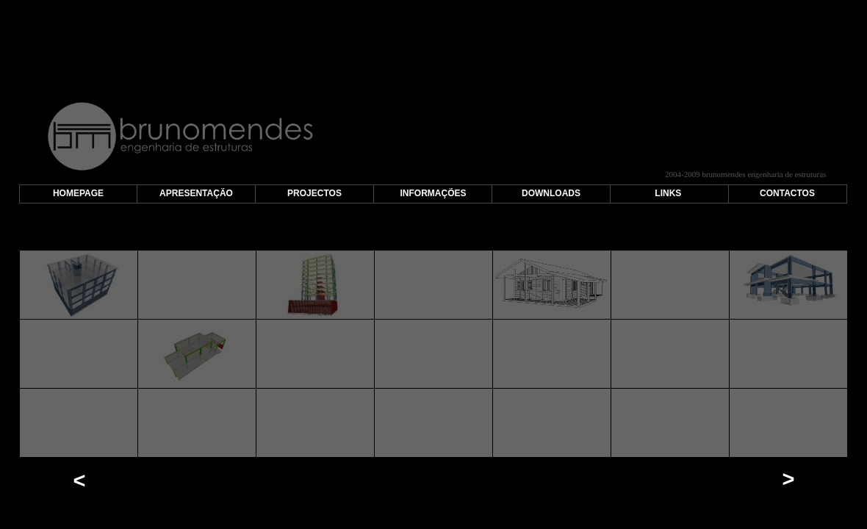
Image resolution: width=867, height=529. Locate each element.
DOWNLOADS (551, 193)
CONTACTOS (787, 193)
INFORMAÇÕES (433, 193)
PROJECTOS (314, 193)
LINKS (668, 193)
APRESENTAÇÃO (196, 193)
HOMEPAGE (78, 193)
